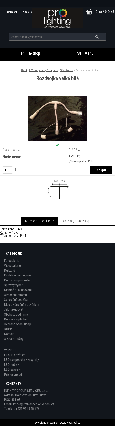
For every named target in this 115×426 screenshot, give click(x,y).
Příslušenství (66, 70)
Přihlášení (11, 11)
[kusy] (8, 170)
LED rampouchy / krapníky (43, 70)
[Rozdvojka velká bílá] (57, 98)
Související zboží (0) (76, 221)
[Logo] (57, 18)
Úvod (24, 70)
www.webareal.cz (70, 422)
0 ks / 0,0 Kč (105, 12)
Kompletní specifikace (39, 221)
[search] (102, 37)
